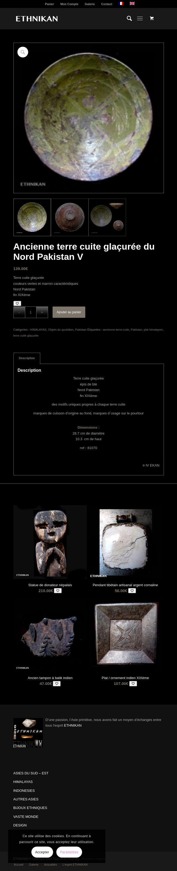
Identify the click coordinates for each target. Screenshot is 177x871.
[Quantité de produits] (30, 312)
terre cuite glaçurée (26, 335)
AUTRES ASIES (26, 799)
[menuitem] (49, 4)
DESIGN (20, 825)
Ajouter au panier (69, 312)
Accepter (42, 852)
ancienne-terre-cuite (116, 329)
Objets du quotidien (60, 329)
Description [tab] (27, 358)
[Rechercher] (126, 18)
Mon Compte (69, 4)
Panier (49, 4)
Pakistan (80, 329)
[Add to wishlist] (17, 303)
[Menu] (140, 18)
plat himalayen (153, 329)
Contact (106, 4)
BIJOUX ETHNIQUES (30, 808)
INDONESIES (24, 791)
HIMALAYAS (38, 329)
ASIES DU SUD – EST (31, 773)
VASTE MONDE (26, 817)
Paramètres (69, 852)
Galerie (90, 4)
